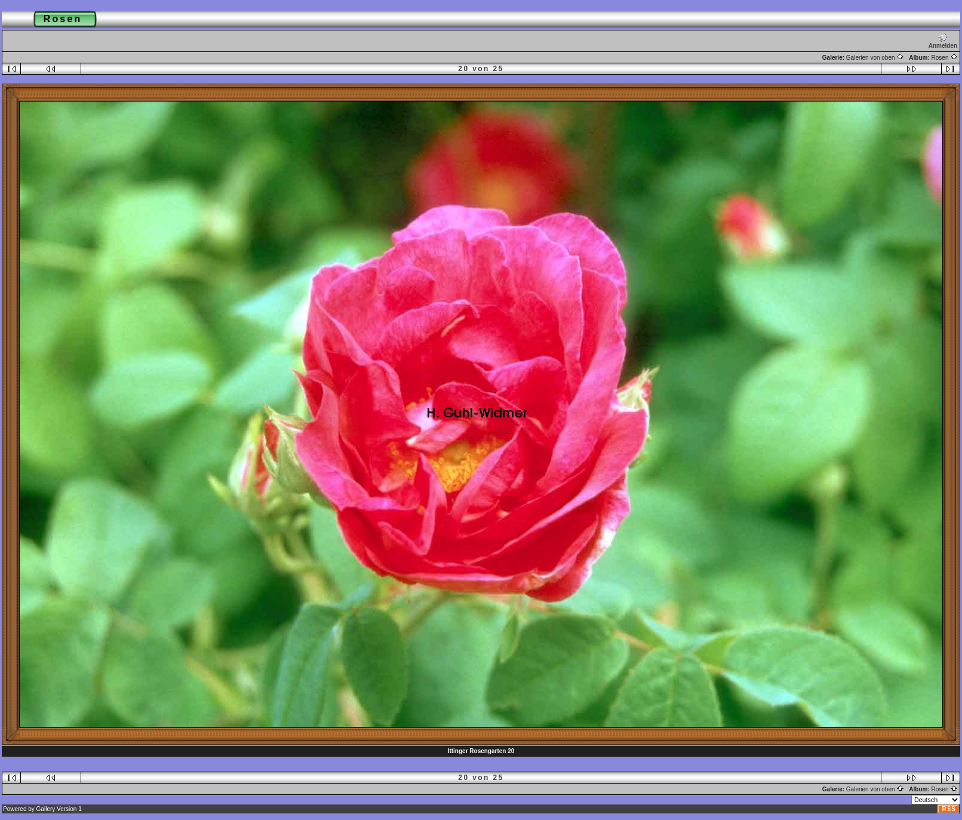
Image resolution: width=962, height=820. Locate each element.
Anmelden (943, 41)
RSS (949, 809)
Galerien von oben (875, 57)
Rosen (945, 57)
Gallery (46, 809)
